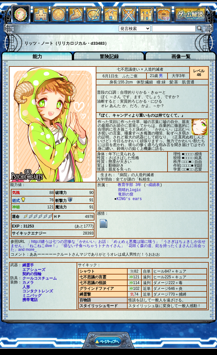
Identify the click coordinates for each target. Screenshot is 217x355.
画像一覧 (181, 56)
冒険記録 (109, 56)
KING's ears (127, 199)
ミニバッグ (31, 295)
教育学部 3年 (126, 185)
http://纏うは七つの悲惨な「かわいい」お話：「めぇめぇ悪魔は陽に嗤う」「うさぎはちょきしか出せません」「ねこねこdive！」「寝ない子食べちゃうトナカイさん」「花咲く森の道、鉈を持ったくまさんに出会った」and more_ (108, 245)
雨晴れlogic (126, 190)
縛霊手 (28, 264)
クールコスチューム (39, 277)
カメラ (28, 282)
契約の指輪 (31, 273)
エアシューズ (33, 269)
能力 (37, 56)
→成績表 (150, 185)
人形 (26, 286)
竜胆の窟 (122, 194)
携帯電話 (30, 299)
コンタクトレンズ (37, 290)
